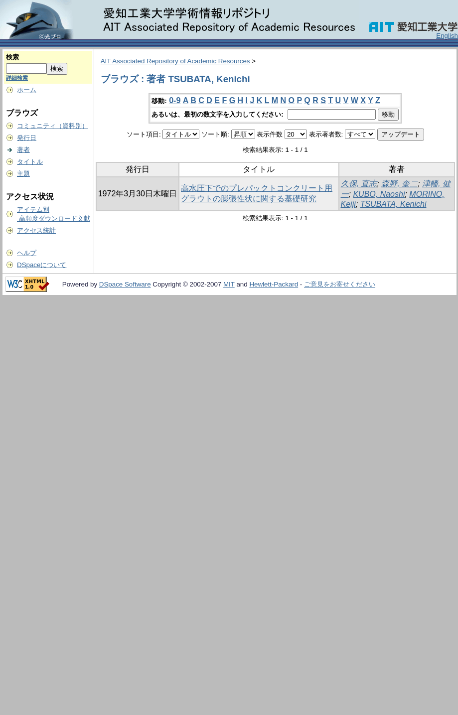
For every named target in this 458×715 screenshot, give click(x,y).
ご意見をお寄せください (339, 284)
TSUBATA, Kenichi (393, 204)
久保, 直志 (359, 183)
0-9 (174, 100)
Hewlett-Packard (273, 284)
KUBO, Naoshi (379, 194)
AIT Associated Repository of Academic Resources (175, 61)
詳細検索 (17, 78)
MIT (229, 284)
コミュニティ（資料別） (52, 126)
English (447, 35)
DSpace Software (125, 284)
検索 (12, 57)
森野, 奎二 (399, 183)
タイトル (30, 161)
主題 (23, 173)
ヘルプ (26, 253)
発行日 (26, 138)
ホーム (26, 90)
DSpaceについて (41, 265)
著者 (23, 149)
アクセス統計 (36, 230)
